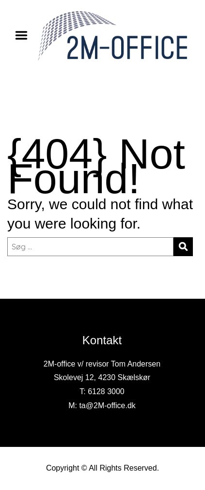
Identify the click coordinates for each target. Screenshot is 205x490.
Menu (25, 35)
